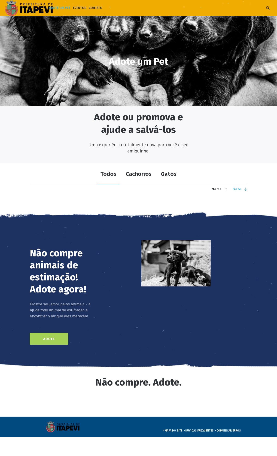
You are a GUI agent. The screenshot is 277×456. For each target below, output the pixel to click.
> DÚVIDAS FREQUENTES (198, 430)
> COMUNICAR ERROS (227, 430)
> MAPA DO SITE (172, 430)
